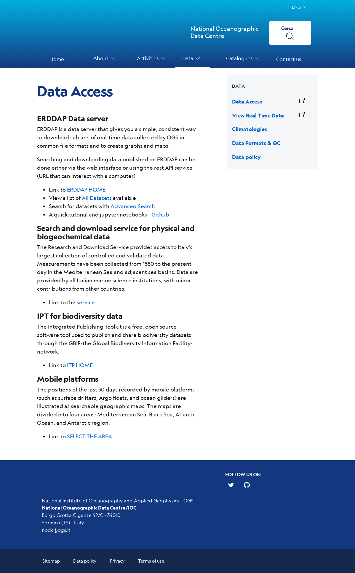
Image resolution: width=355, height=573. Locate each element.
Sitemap (51, 561)
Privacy (117, 561)
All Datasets (97, 198)
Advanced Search (133, 206)
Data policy (85, 561)
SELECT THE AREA (89, 436)
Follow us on (243, 474)
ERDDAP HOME (86, 189)
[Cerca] (290, 33)
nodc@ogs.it (56, 530)
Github (160, 214)
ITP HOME (80, 365)
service (86, 302)
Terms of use (151, 561)
